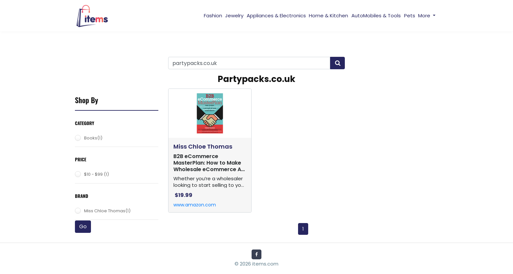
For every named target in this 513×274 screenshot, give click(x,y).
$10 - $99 (96, 174)
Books (93, 138)
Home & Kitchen (328, 15)
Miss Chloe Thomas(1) (107, 211)
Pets (409, 15)
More (425, 15)
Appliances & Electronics (276, 15)
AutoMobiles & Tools (376, 15)
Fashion (213, 15)
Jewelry (234, 15)
